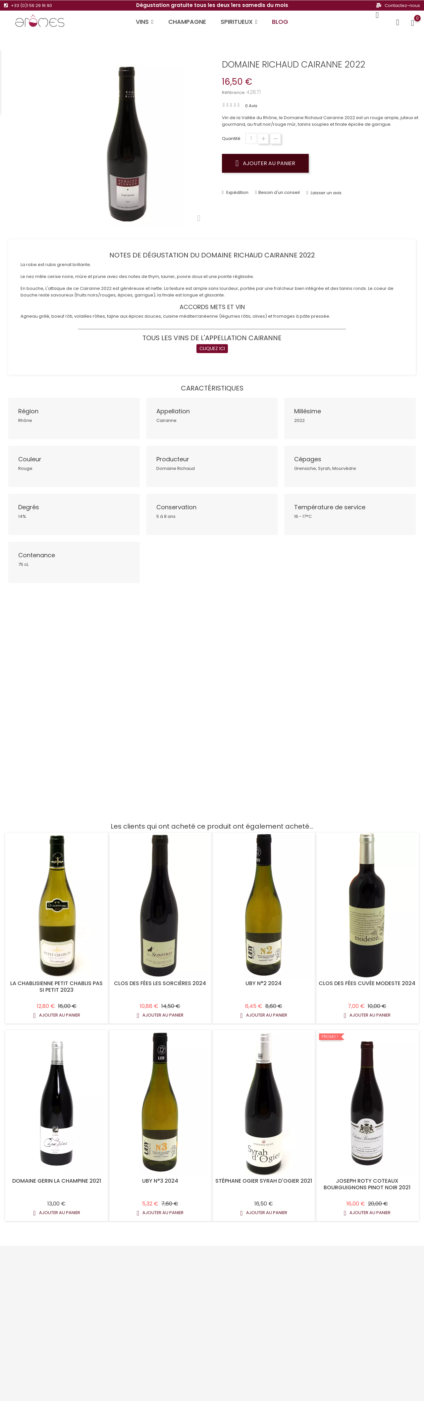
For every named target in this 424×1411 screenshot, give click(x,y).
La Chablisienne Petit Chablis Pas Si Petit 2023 (56, 983)
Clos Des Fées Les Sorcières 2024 (160, 979)
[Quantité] (250, 138)
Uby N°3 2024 (160, 1176)
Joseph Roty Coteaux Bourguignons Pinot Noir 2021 (367, 1180)
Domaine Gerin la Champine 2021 (56, 1176)
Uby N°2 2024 (263, 979)
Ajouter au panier (265, 163)
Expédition (236, 188)
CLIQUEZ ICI (212, 344)
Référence (233, 92)
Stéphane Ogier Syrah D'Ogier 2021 (263, 1176)
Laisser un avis (326, 189)
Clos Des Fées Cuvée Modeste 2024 (367, 979)
